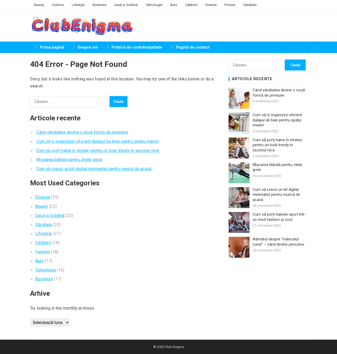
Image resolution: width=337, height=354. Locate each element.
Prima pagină (49, 47)
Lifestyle (78, 5)
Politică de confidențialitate (134, 47)
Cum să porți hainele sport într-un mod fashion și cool (279, 217)
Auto (173, 5)
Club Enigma (174, 347)
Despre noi (85, 47)
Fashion (58, 5)
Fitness (229, 5)
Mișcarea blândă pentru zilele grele (69, 159)
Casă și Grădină (126, 5)
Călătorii (191, 5)
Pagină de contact (190, 47)
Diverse (211, 5)
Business (99, 5)
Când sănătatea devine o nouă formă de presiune (82, 132)
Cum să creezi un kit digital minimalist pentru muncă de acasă (94, 168)
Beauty (39, 5)
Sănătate (250, 5)
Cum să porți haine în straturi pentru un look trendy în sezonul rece (97, 150)
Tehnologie (154, 5)
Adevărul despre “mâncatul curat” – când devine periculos (278, 242)
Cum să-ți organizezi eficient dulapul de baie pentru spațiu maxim (97, 141)
